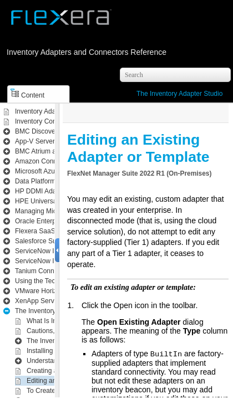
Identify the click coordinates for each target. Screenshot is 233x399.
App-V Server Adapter (47, 141)
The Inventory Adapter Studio (179, 94)
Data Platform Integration (52, 181)
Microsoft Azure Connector (54, 171)
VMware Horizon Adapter (52, 291)
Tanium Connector (42, 271)
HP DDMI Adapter (41, 191)
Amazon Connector (43, 161)
